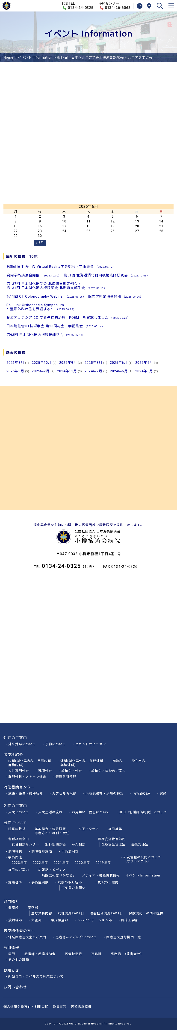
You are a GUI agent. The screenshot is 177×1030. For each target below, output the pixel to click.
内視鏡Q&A (141, 793)
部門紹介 (11, 901)
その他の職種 (18, 960)
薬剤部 (33, 908)
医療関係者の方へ (19, 931)
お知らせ (11, 970)
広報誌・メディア (52, 870)
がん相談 (79, 844)
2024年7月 (93, 371)
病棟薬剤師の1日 (71, 913)
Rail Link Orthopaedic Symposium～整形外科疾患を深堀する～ (41, 307)
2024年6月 (119, 371)
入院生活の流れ (50, 812)
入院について (18, 812)
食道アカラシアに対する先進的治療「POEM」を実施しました (68, 318)
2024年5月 (144, 371)
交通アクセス (89, 829)
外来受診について (22, 744)
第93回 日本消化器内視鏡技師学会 (45, 335)
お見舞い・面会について (91, 812)
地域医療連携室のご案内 (27, 937)
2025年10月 (42, 363)
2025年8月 (93, 363)
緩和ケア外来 (71, 771)
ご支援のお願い (73, 888)
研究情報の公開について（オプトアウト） (142, 859)
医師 (11, 954)
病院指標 (15, 851)
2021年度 (61, 863)
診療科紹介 (13, 755)
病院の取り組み (70, 882)
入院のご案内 (15, 806)
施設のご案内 (18, 870)
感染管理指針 (81, 1006)
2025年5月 (144, 363)
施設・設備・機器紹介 (25, 793)
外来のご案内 (15, 738)
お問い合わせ (15, 987)
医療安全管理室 (113, 844)
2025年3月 (15, 371)
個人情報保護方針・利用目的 (25, 1006)
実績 (163, 793)
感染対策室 (140, 844)
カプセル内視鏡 (64, 793)
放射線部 (15, 920)
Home (8, 57)
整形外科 (139, 761)
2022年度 (40, 863)
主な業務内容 (41, 913)
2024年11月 (67, 371)
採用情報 (11, 947)
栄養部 (36, 920)
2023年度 (19, 863)
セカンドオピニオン (90, 744)
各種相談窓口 (18, 839)
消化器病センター (19, 787)
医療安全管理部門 (112, 839)
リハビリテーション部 (94, 920)
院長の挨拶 (17, 829)
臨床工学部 (130, 920)
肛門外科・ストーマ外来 (27, 777)
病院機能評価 (41, 851)
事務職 (96, 954)
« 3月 (40, 243)
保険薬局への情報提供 (146, 913)
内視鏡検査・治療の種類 (105, 793)
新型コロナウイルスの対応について (36, 976)
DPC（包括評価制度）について (143, 812)
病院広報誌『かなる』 (59, 875)
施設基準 (115, 829)
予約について (55, 744)
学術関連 (15, 857)
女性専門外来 (18, 771)
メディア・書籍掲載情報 (101, 875)
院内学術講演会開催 (33, 275)
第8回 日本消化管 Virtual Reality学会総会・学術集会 (60, 267)
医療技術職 (73, 954)
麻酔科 (117, 761)
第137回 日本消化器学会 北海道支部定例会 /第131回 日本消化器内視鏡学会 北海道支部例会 (56, 286)
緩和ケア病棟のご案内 (108, 771)
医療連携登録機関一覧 (123, 937)
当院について (15, 823)
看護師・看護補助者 (40, 954)
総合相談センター (25, 844)
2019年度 (103, 863)
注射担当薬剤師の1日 (106, 913)
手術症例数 (70, 851)
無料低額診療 (55, 844)
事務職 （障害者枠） (128, 954)
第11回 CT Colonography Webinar (46, 296)
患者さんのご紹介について (76, 937)
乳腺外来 (45, 771)
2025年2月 (41, 371)
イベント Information (35, 57)
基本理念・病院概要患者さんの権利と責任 (52, 831)
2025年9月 (68, 363)
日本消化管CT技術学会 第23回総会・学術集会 (55, 326)
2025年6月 (119, 363)
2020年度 (82, 863)
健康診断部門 (66, 777)
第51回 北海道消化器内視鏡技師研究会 (106, 275)
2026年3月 (15, 363)
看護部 (13, 908)
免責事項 (60, 1006)
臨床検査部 (59, 920)
